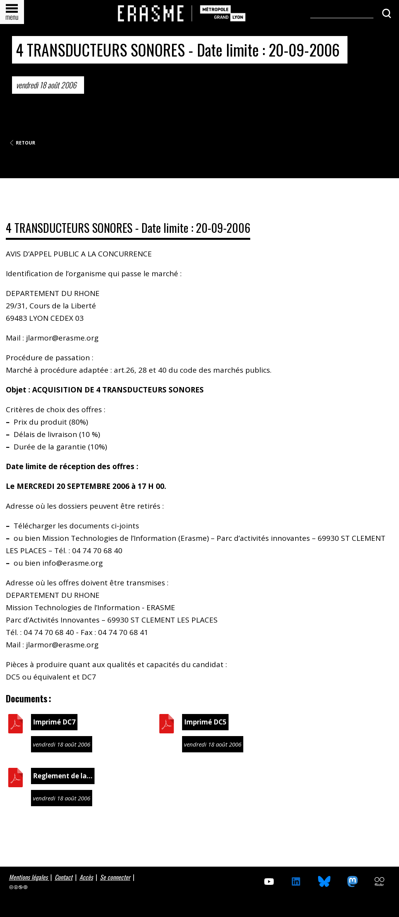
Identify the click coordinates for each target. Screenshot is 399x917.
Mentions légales (29, 877)
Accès (86, 877)
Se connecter (115, 877)
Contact (63, 877)
